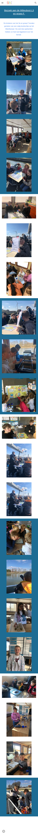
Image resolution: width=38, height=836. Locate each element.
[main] (19, 12)
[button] (2, 3)
